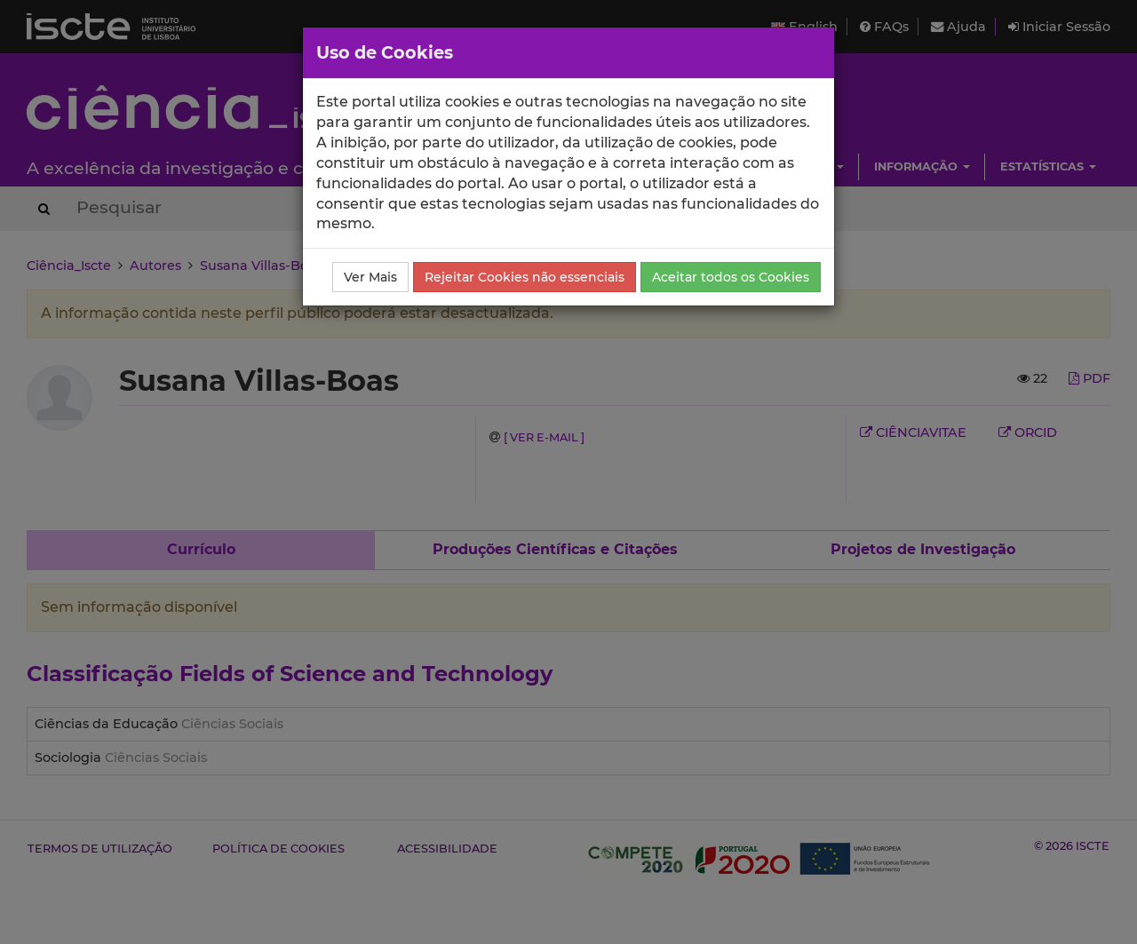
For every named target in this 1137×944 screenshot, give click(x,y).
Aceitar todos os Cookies (730, 277)
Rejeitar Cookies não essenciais (524, 277)
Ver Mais (370, 277)
